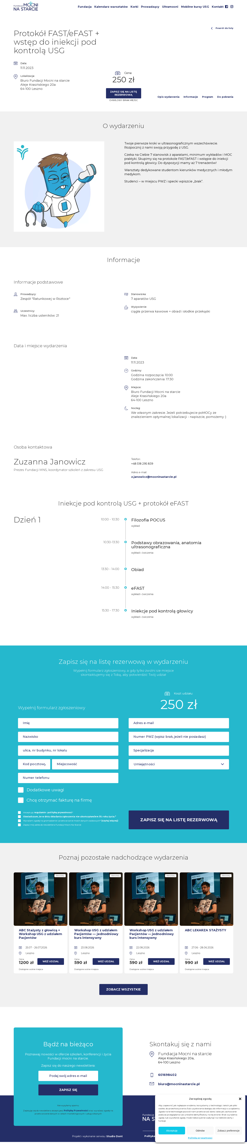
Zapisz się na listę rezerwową (123, 93)
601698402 (167, 1075)
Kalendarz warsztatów (111, 6)
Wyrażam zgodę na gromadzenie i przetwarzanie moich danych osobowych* (70, 820)
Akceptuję (172, 1130)
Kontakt (218, 6)
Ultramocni (170, 6)
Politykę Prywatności (76, 1110)
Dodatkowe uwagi (45, 789)
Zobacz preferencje (228, 1130)
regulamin (40, 812)
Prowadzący (150, 6)
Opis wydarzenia (168, 96)
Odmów (200, 1130)
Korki (134, 6)
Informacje (191, 96)
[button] (240, 1099)
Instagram (231, 6)
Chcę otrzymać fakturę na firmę (59, 800)
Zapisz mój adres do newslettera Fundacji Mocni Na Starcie (52, 824)
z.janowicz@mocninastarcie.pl (154, 476)
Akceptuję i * (48, 812)
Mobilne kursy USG (195, 6)
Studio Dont (114, 1136)
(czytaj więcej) (109, 820)
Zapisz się (68, 1090)
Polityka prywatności (200, 1138)
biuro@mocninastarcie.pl (179, 1084)
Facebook (226, 6)
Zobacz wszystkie (123, 989)
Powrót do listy (222, 28)
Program (207, 96)
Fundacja (84, 6)
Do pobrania (225, 96)
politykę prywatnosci (60, 812)
